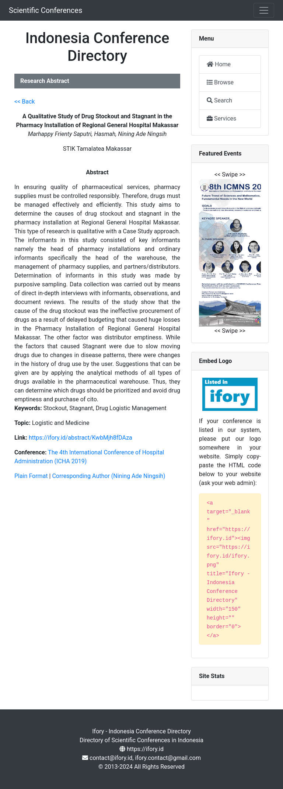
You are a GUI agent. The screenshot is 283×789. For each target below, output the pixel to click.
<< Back (24, 101)
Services (221, 118)
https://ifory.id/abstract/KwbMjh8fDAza (80, 437)
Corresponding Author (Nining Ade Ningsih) (108, 475)
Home (219, 64)
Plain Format (31, 475)
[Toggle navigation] (264, 10)
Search (219, 100)
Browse (220, 82)
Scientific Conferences (45, 10)
